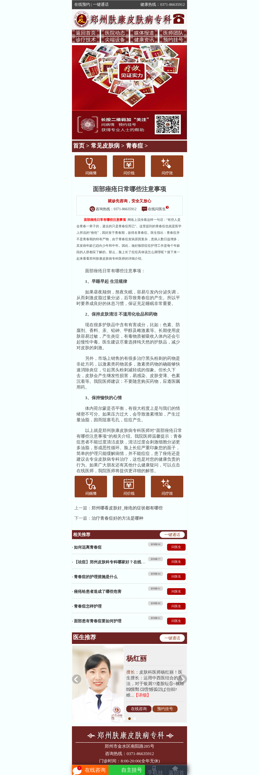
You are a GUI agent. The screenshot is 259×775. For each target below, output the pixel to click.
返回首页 (86, 33)
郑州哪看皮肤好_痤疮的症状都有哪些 (127, 508)
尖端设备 (115, 39)
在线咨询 (139, 709)
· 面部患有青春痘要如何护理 (96, 621)
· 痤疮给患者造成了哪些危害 (96, 591)
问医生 (176, 547)
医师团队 (173, 33)
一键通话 (101, 4)
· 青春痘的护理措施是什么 (94, 577)
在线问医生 (155, 209)
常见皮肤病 (105, 145)
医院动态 (115, 33)
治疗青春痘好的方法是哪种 (117, 518)
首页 (79, 145)
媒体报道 (144, 33)
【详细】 (142, 695)
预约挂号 (173, 39)
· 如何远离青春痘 (87, 547)
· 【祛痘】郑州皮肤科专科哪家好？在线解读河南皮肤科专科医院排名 (132, 562)
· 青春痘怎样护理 (87, 606)
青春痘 (134, 145)
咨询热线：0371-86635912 (113, 209)
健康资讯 (144, 39)
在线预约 (82, 4)
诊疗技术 (86, 39)
